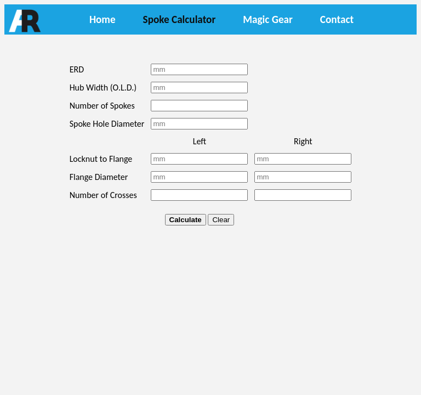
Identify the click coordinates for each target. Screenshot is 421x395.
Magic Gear (268, 19)
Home (102, 19)
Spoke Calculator (179, 19)
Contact (337, 19)
